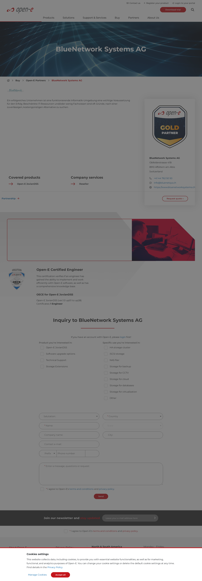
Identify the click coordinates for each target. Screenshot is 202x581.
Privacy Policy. (55, 567)
